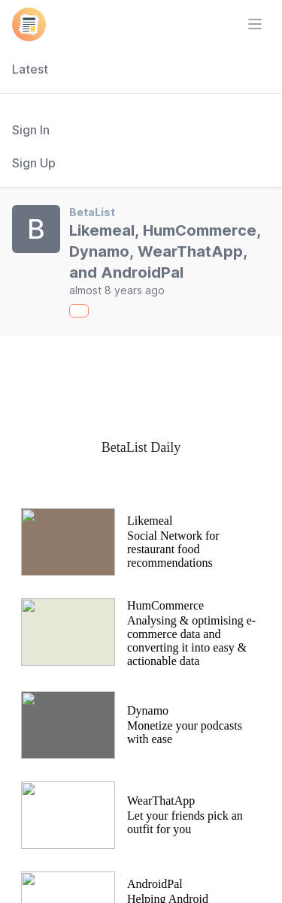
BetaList (92, 212)
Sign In (31, 129)
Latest (30, 69)
